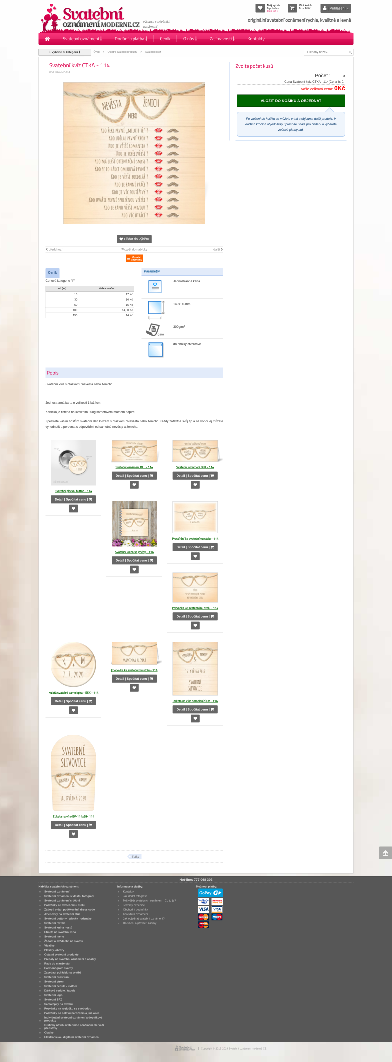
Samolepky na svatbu (58, 1004)
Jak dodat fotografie (135, 896)
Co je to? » (272, 11)
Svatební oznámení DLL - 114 (134, 467)
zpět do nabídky (134, 249)
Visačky (49, 945)
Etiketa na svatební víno (60, 932)
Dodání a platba (131, 38)
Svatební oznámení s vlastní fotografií (69, 896)
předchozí (54, 249)
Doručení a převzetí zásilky (139, 923)
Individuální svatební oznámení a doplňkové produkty (73, 1019)
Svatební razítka (55, 923)
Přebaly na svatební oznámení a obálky (70, 959)
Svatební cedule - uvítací (60, 986)
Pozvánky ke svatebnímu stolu (64, 905)
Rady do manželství (57, 963)
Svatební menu (54, 936)
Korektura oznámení (135, 914)
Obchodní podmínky (135, 909)
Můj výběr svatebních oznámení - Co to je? (149, 900)
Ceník (165, 38)
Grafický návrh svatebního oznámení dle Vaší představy (74, 1027)
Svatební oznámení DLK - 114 (195, 467)
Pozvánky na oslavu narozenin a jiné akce (72, 1013)
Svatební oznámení (82, 38)
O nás (190, 38)
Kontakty (256, 38)
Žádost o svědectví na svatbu (63, 941)
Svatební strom (54, 981)
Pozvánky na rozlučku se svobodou (67, 1008)
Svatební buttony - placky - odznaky (68, 918)
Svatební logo (53, 995)
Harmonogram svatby (58, 968)
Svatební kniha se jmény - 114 (134, 552)
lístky (135, 856)
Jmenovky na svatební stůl (62, 914)
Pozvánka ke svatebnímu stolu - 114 (195, 608)
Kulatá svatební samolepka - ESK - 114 (73, 692)
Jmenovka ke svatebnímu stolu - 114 (134, 670)
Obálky (49, 1032)
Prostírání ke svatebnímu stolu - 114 (195, 538)
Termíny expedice (134, 905)
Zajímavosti (222, 38)
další (218, 249)
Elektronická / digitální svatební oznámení (72, 1037)
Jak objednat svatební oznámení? (143, 918)
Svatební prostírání (57, 977)
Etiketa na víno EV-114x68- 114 (73, 816)
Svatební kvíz (153, 51)
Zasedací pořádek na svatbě (62, 972)
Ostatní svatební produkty (122, 51)
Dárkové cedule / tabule (59, 990)
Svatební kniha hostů (58, 927)
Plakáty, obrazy (54, 950)
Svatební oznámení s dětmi (62, 900)
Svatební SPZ (53, 999)
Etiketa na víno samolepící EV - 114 (195, 700)
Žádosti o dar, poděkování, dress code (69, 909)
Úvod (97, 51)
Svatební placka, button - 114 (73, 490)
